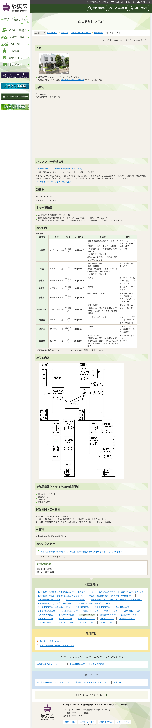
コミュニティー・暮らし (81, 33)
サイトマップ (145, 2)
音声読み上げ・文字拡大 (99, 2)
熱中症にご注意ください (50, 641)
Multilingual (119, 2)
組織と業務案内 (105, 722)
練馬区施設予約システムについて (51, 664)
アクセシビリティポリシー (107, 705)
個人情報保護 (88, 705)
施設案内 (64, 33)
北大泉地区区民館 (96, 664)
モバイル (131, 2)
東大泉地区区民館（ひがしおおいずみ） (54, 682)
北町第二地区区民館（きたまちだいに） (92, 682)
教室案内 (117, 682)
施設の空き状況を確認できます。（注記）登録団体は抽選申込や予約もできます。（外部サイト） (82, 552)
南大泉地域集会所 (77, 664)
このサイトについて (71, 705)
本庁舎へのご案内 (87, 722)
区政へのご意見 (123, 722)
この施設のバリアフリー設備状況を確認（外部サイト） (59, 168)
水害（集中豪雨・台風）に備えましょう (57, 645)
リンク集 (123, 705)
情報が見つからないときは (89, 695)
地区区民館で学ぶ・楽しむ (72, 80)
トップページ (52, 33)
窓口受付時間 (69, 722)
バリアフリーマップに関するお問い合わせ (54, 182)
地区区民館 (98, 33)
